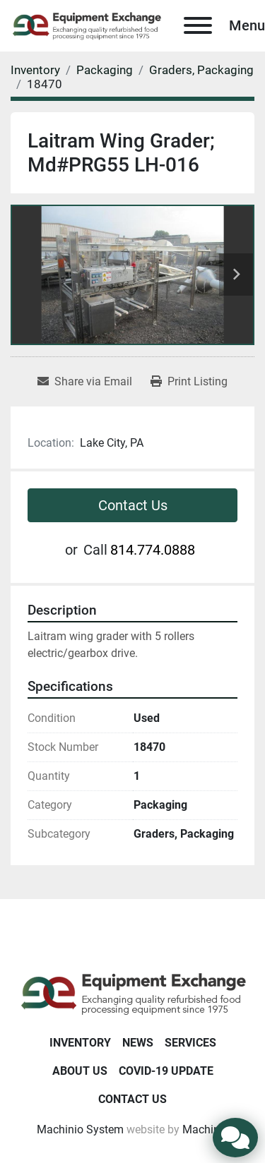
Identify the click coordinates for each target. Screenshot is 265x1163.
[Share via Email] (84, 381)
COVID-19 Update (166, 1071)
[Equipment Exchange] (132, 993)
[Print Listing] (189, 381)
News (137, 1042)
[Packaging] (104, 70)
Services (190, 1042)
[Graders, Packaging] (201, 70)
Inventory (80, 1042)
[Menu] (198, 25)
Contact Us (132, 505)
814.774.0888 (152, 549)
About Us (79, 1071)
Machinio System (80, 1129)
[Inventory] (35, 70)
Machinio (205, 1129)
